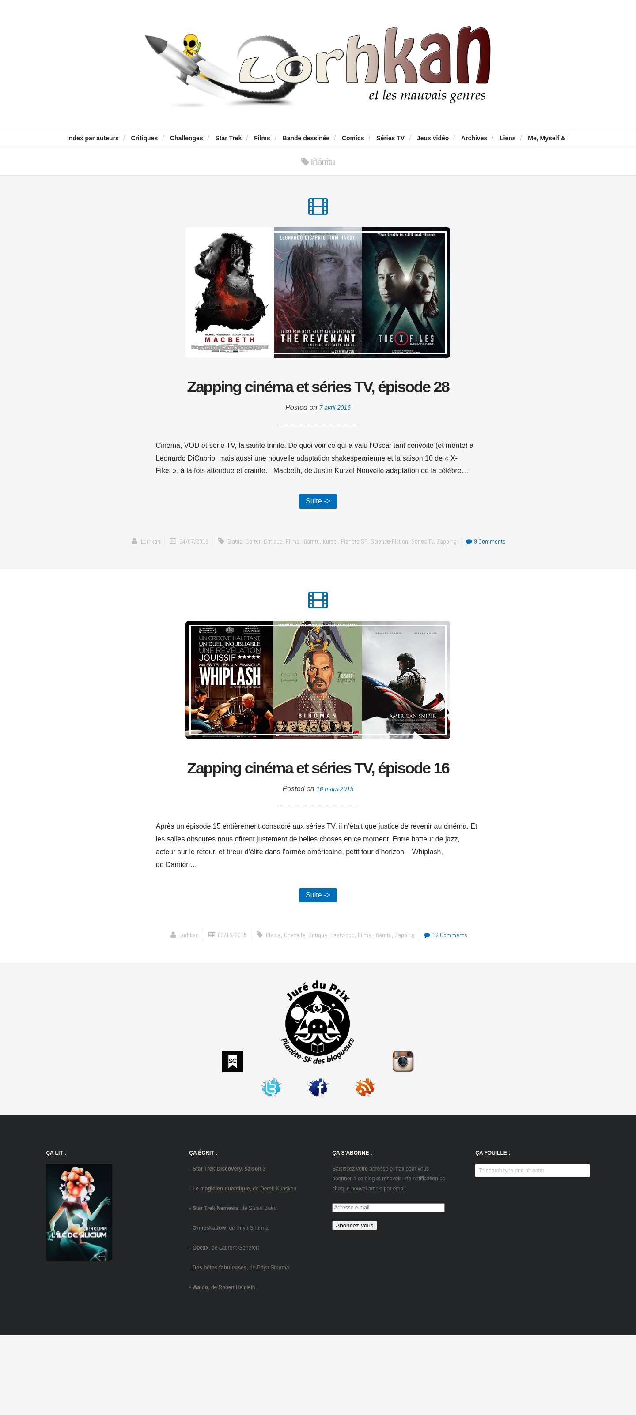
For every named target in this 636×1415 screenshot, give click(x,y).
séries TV (453, 574)
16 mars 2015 (334, 866)
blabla (253, 574)
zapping (478, 574)
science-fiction (417, 574)
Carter (273, 574)
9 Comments (320, 587)
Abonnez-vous (354, 1305)
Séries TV (390, 138)
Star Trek (228, 138)
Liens (508, 138)
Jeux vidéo (433, 138)
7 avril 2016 (335, 439)
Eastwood (342, 1014)
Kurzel (356, 574)
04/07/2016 (210, 574)
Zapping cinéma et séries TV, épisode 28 (318, 402)
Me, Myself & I (548, 138)
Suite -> (318, 533)
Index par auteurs (93, 138)
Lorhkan (164, 574)
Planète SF (381, 574)
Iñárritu (335, 574)
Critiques (144, 138)
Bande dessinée (306, 138)
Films (262, 138)
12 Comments (452, 1014)
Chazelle (292, 1014)
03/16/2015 (227, 1014)
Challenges (186, 138)
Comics (353, 138)
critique (294, 574)
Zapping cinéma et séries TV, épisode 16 (318, 829)
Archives (474, 138)
